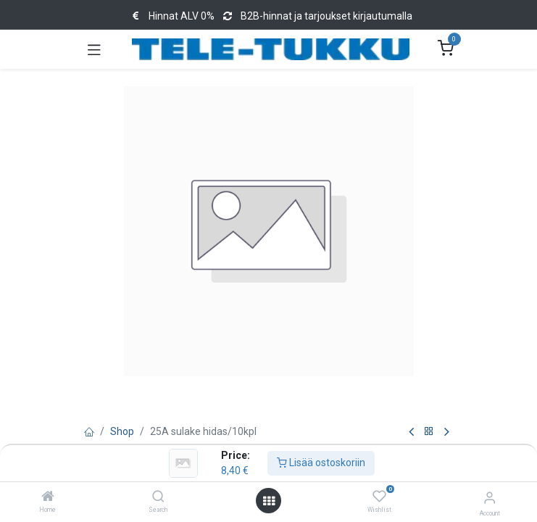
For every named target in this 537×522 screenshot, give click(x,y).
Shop (122, 431)
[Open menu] (269, 501)
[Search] (158, 497)
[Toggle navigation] (94, 49)
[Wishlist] (379, 496)
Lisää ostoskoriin (321, 462)
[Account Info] (489, 497)
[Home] (47, 497)
